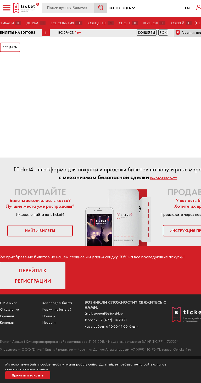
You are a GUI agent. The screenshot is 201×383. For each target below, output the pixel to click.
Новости (48, 322)
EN (187, 7)
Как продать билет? (57, 302)
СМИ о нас (9, 302)
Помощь (48, 316)
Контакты (7, 322)
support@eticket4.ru (108, 313)
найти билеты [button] (40, 230)
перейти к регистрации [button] (33, 275)
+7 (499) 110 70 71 (113, 319)
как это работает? (163, 178)
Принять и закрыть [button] (28, 375)
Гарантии (7, 316)
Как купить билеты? (56, 309)
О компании (9, 309)
